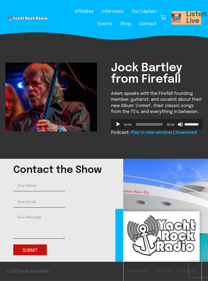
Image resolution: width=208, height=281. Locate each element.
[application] (157, 124)
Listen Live (196, 18)
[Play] (118, 124)
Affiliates (84, 11)
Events (105, 24)
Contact (148, 24)
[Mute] (180, 124)
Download (186, 132)
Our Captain (144, 11)
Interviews (112, 11)
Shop (125, 24)
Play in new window (151, 132)
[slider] (149, 124)
